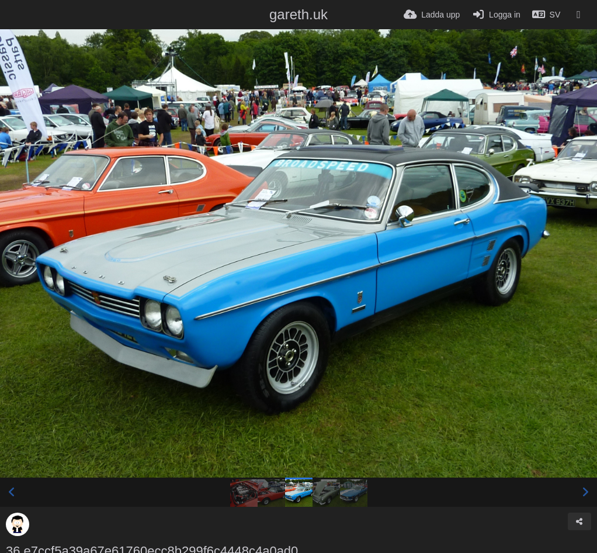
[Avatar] (17, 524)
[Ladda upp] (432, 14)
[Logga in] (495, 14)
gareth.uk (298, 14)
